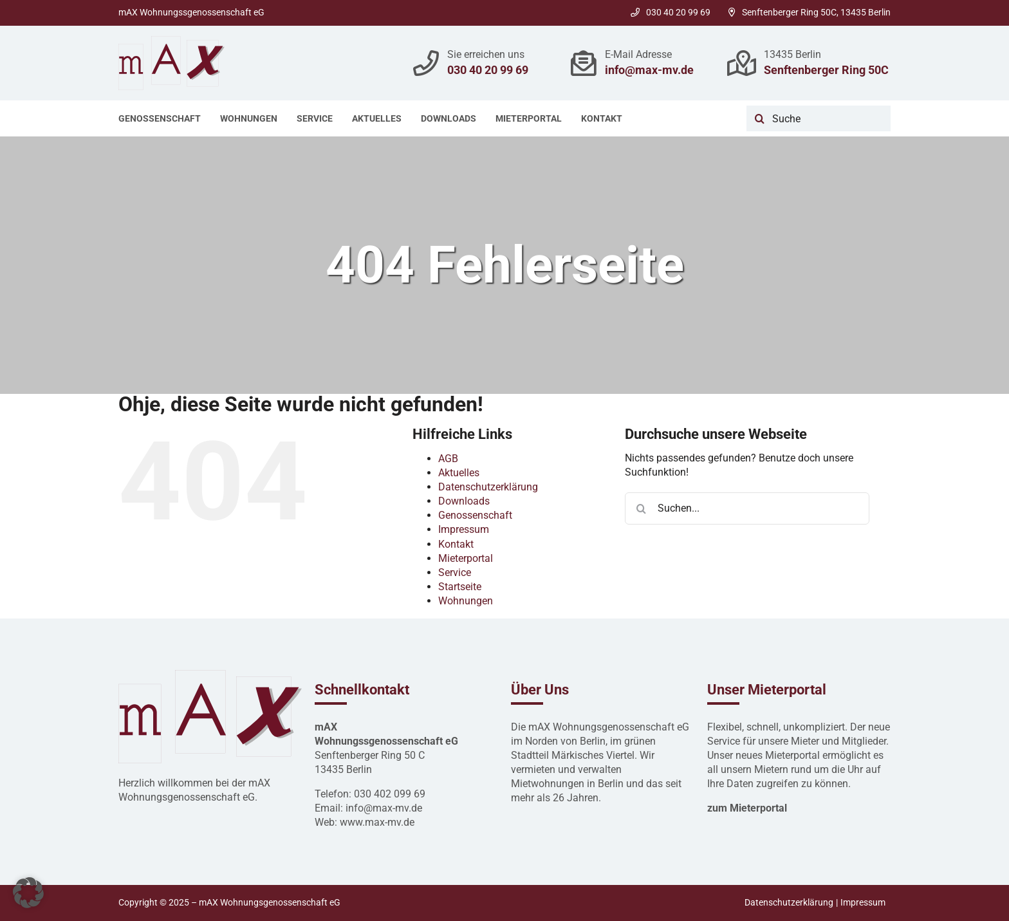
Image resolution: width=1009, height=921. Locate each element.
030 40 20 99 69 (670, 12)
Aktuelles (458, 473)
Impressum (463, 529)
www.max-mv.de (377, 822)
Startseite (459, 587)
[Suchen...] (747, 508)
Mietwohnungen (547, 783)
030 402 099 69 (389, 794)
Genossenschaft (475, 515)
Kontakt (456, 544)
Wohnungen (465, 601)
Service (454, 572)
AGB (448, 458)
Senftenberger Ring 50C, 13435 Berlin (809, 12)
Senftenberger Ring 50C (826, 70)
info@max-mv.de (649, 70)
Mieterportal (465, 558)
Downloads (464, 501)
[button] (28, 892)
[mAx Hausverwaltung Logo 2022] (171, 41)
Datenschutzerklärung (488, 487)
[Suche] (818, 118)
